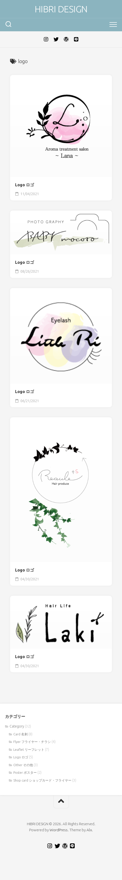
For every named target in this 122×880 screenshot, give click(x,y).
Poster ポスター (25, 772)
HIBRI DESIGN (61, 9)
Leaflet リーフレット (28, 749)
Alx (89, 830)
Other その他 (23, 765)
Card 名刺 (20, 734)
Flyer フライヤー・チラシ (32, 741)
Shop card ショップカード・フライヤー (42, 780)
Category (17, 726)
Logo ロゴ (24, 185)
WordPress (59, 830)
